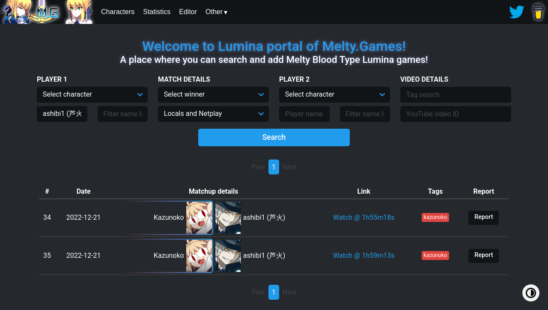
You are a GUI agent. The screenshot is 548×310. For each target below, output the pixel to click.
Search (274, 137)
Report (483, 217)
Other (214, 11)
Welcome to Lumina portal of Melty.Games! (274, 46)
